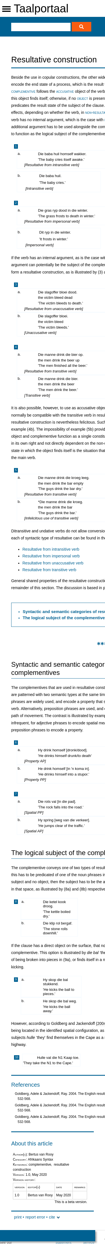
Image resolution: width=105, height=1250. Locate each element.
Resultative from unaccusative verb (52, 563)
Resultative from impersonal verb (51, 556)
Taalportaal (41, 8)
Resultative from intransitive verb (50, 549)
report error (35, 1217)
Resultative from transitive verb (49, 570)
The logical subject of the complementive (64, 617)
